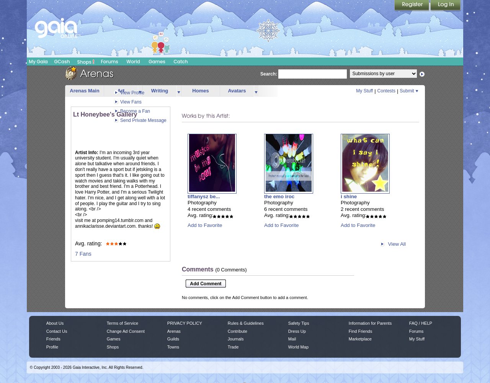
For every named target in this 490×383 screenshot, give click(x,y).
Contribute (237, 331)
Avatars (237, 91)
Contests (386, 91)
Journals (236, 339)
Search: (268, 74)
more (178, 91)
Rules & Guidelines (246, 323)
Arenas (174, 331)
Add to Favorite (205, 225)
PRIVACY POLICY (184, 323)
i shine (349, 196)
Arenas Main (84, 91)
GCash (62, 61)
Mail (292, 339)
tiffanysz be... (204, 196)
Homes (200, 91)
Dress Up (297, 331)
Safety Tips (298, 323)
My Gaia (38, 61)
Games (157, 61)
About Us (55, 323)
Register (412, 6)
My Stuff (364, 91)
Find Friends (360, 331)
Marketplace (360, 339)
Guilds (173, 339)
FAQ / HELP (420, 323)
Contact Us (56, 331)
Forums (109, 61)
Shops (86, 62)
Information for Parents (370, 323)
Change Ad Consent (126, 331)
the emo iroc (279, 196)
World (133, 61)
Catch (181, 61)
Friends (53, 339)
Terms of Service (122, 323)
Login (445, 6)
